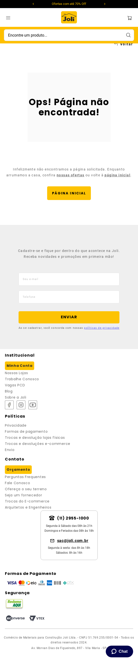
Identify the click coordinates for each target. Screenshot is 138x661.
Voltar (126, 44)
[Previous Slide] (33, 4)
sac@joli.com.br (72, 540)
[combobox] (69, 35)
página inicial (117, 175)
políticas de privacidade (101, 328)
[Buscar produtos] (128, 35)
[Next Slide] (105, 4)
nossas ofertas (71, 175)
